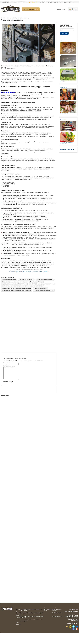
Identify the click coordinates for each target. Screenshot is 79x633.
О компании (43, 2)
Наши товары (64, 41)
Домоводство (14, 17)
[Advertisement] (28, 308)
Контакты (71, 2)
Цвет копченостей (64, 113)
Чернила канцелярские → (40, 271)
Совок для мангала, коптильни (56, 610)
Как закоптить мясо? (64, 100)
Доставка (50, 2)
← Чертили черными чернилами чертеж (20, 271)
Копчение (63, 87)
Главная (3, 17)
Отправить (64, 33)
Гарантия (56, 2)
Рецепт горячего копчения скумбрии (68, 131)
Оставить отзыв (8, 384)
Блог (61, 2)
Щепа (61, 54)
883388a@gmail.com (71, 611)
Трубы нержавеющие (8, 92)
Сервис (65, 2)
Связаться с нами (6, 2)
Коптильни (62, 81)
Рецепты (63, 119)
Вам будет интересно (67, 149)
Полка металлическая (57, 616)
